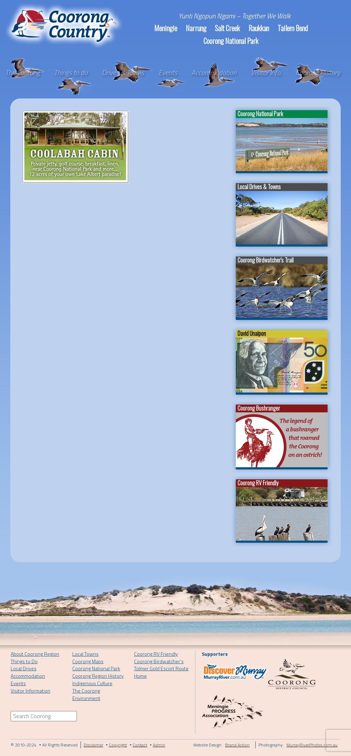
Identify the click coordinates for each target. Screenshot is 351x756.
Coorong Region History (98, 675)
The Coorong (22, 72)
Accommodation (213, 72)
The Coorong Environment (86, 694)
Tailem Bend (293, 28)
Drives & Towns (123, 72)
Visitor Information (30, 690)
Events (167, 72)
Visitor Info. (266, 72)
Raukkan (259, 28)
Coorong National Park (231, 40)
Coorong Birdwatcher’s (159, 661)
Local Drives (24, 668)
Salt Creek (227, 28)
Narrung (196, 28)
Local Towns (85, 654)
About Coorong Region (35, 654)
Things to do (71, 72)
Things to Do (24, 661)
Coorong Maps (88, 661)
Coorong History (318, 72)
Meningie (165, 28)
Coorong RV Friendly (156, 654)
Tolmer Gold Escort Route (161, 668)
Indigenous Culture (92, 683)
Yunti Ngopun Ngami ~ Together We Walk (234, 15)
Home (140, 675)
